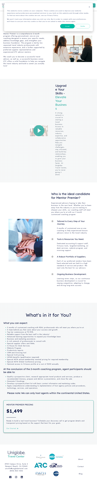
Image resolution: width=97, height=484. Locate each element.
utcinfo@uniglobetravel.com (16, 468)
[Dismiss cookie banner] (89, 7)
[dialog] (48, 17)
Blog (81, 474)
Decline (83, 26)
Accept (67, 26)
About (80, 459)
